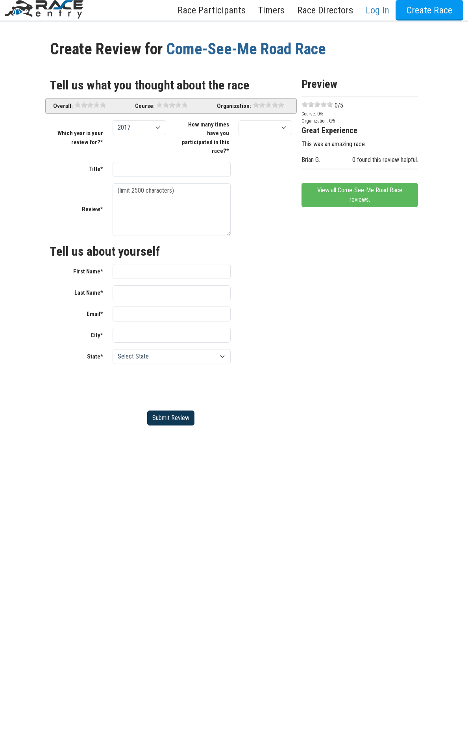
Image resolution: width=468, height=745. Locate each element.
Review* (92, 209)
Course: (145, 106)
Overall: (63, 106)
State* (95, 356)
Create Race (429, 10)
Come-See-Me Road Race (246, 49)
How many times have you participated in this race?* (205, 138)
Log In (377, 10)
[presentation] (172, 385)
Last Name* (88, 292)
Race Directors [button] (325, 10)
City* (97, 335)
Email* (95, 314)
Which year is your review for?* (80, 138)
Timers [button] (271, 10)
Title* (96, 169)
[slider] (90, 105)
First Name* (88, 271)
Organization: (234, 106)
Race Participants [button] (212, 10)
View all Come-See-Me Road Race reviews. (359, 194)
